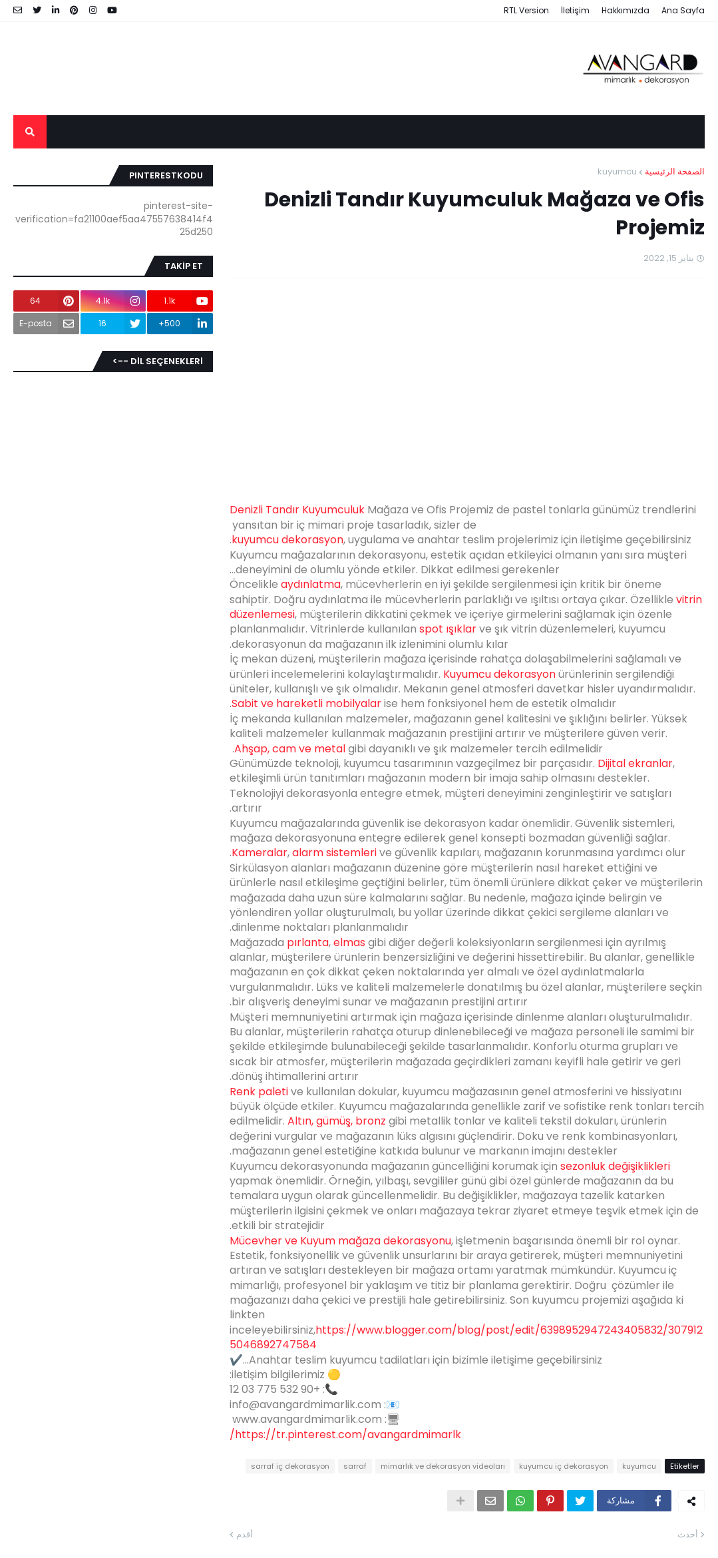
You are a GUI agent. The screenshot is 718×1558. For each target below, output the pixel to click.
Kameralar (259, 852)
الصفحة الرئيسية (675, 171)
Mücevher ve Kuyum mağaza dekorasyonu (340, 1240)
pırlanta (308, 942)
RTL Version (526, 10)
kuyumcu (617, 171)
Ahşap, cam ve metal (289, 748)
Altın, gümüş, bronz (336, 1121)
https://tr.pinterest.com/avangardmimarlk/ (345, 1434)
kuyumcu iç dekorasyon (563, 1466)
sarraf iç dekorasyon (290, 1466)
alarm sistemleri (334, 852)
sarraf (355, 1466)
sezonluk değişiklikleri (615, 1166)
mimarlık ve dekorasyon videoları (443, 1466)
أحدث (687, 1534)
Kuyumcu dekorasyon (499, 674)
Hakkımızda (625, 10)
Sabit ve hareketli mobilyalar (306, 703)
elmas (349, 942)
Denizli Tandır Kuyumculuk (297, 509)
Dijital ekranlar (635, 763)
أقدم (244, 1534)
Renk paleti (259, 1091)
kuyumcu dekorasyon (287, 539)
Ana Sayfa (683, 10)
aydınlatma (311, 584)
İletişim (575, 10)
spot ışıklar (447, 629)
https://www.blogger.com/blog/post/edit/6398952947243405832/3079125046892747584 (466, 1337)
